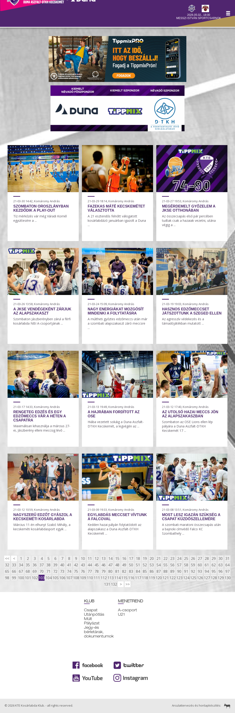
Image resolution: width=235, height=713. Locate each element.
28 (207, 558)
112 (103, 577)
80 (110, 571)
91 (186, 571)
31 (227, 558)
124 (186, 577)
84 (138, 571)
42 (76, 564)
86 (152, 571)
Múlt (88, 619)
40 (62, 564)
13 (103, 558)
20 (152, 558)
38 (48, 564)
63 (220, 564)
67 (21, 571)
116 (131, 577)
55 (165, 564)
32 (7, 564)
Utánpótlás (94, 614)
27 (200, 558)
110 (90, 577)
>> (128, 584)
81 (117, 571)
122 (172, 577)
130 (227, 577)
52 (145, 564)
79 (103, 571)
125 (193, 577)
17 (131, 558)
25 (186, 558)
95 (214, 571)
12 (97, 558)
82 (124, 571)
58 (186, 564)
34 (21, 564)
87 (159, 571)
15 (117, 558)
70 (41, 571)
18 (138, 558)
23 (172, 558)
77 (90, 571)
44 (90, 564)
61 (207, 564)
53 (152, 564)
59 (193, 564)
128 (214, 577)
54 (159, 564)
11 (90, 558)
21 (159, 558)
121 (165, 577)
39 (55, 564)
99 (14, 577)
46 (103, 564)
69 (35, 571)
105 (55, 577)
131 (107, 584)
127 (207, 577)
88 (165, 571)
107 (69, 577)
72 (55, 571)
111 (97, 577)
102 (35, 577)
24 (179, 558)
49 (124, 564)
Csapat (91, 610)
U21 (121, 614)
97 (227, 571)
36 (35, 564)
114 (117, 577)
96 (220, 571)
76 (83, 571)
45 (97, 564)
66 (14, 571)
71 (48, 571)
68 (28, 571)
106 (62, 577)
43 (83, 564)
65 (7, 571)
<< (7, 558)
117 (138, 577)
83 (131, 571)
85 (145, 571)
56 (172, 564)
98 (7, 577)
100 (21, 577)
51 (138, 564)
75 (76, 571)
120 (159, 577)
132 (114, 584)
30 (220, 558)
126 (200, 577)
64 (227, 564)
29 (214, 558)
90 (179, 571)
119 (152, 577)
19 (145, 558)
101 (28, 577)
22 (165, 558)
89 (172, 571)
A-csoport (127, 610)
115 (124, 577)
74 (69, 571)
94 (207, 571)
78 (97, 571)
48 (117, 564)
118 (145, 577)
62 (214, 564)
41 (69, 564)
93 (200, 571)
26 (193, 558)
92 (193, 571)
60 (200, 564)
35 (28, 564)
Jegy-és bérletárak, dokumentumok (99, 631)
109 (83, 577)
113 (110, 577)
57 (179, 564)
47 (110, 564)
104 (48, 577)
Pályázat (92, 623)
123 (179, 577)
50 (131, 564)
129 (221, 577)
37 (41, 564)
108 (76, 577)
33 (14, 564)
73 (62, 571)
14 (110, 558)
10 (83, 558)
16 (124, 558)
